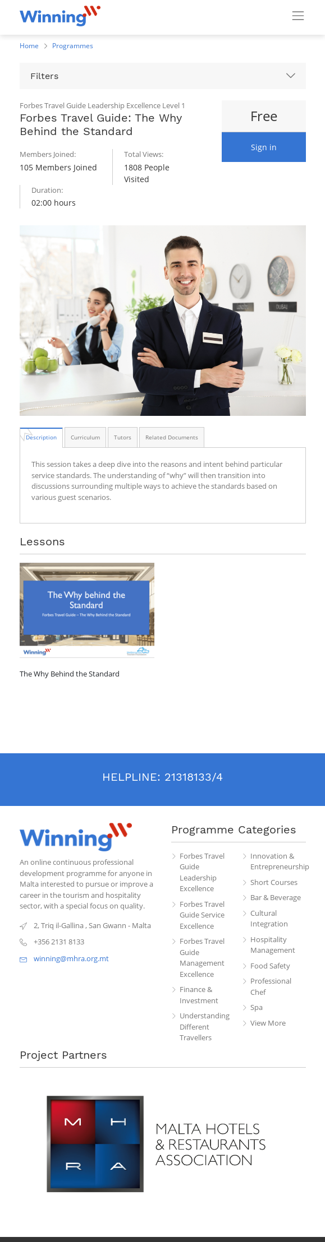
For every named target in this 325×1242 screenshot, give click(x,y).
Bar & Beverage (275, 897)
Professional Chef (270, 986)
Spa (256, 1007)
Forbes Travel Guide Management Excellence (202, 957)
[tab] (41, 437)
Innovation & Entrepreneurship (278, 861)
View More (268, 1023)
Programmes (72, 45)
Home (29, 45)
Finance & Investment (199, 994)
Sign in (264, 147)
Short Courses (273, 882)
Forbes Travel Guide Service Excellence (202, 915)
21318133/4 (193, 777)
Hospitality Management (272, 945)
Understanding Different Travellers (205, 1026)
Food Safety (270, 966)
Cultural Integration (269, 918)
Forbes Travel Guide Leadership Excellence (202, 872)
